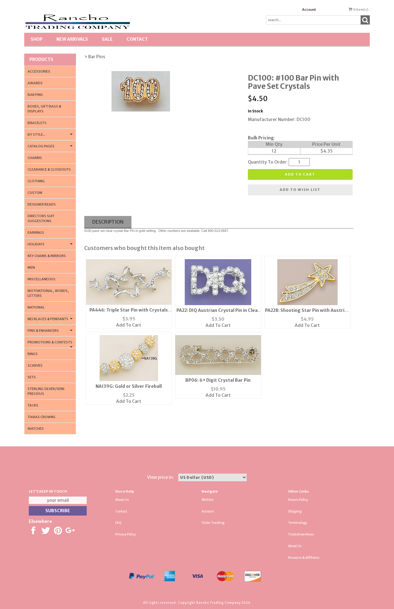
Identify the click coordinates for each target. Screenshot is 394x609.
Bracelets (37, 123)
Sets (32, 377)
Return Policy (298, 500)
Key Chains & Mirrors (47, 256)
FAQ (118, 523)
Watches (36, 428)
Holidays (36, 244)
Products (41, 59)
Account (309, 9)
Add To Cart (128, 325)
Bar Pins (35, 95)
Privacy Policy (125, 534)
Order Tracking (213, 523)
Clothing (36, 181)
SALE (107, 39)
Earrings (36, 232)
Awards (35, 83)
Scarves (35, 365)
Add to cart (300, 174)
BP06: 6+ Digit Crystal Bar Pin (218, 380)
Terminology (297, 523)
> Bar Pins (94, 56)
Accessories (39, 71)
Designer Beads (42, 204)
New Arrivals (72, 39)
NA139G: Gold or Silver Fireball (129, 386)
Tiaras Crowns (41, 417)
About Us (122, 500)
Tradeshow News (301, 534)
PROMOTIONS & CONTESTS (50, 342)
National (36, 307)
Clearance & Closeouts (49, 169)
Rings (33, 354)
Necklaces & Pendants (48, 319)
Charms (35, 158)
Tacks (33, 405)
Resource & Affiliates (303, 558)
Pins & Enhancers (43, 330)
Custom (35, 193)
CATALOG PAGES (41, 146)
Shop (37, 39)
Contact (137, 39)
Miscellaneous (41, 279)
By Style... (37, 134)
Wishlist (208, 500)
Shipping (294, 511)
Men (31, 267)
